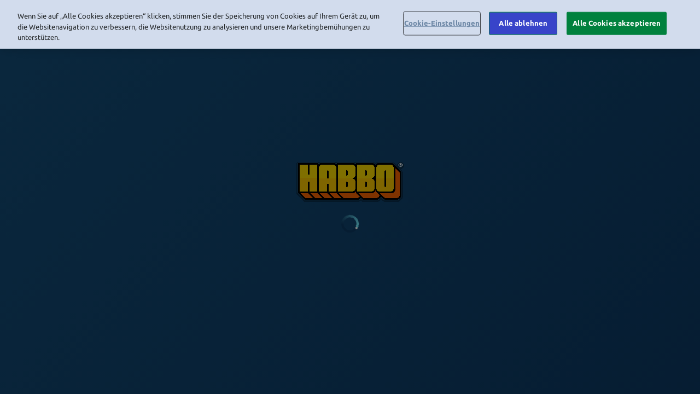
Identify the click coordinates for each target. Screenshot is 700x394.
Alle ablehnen (523, 21)
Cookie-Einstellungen (442, 21)
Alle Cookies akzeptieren (617, 21)
